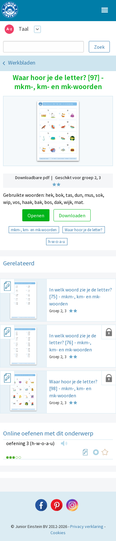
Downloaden (72, 215)
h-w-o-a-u (56, 241)
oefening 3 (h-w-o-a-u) (30, 443)
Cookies (58, 532)
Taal (23, 28)
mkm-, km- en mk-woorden (34, 229)
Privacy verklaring (86, 526)
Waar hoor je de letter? (83, 229)
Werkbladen (21, 62)
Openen (36, 215)
